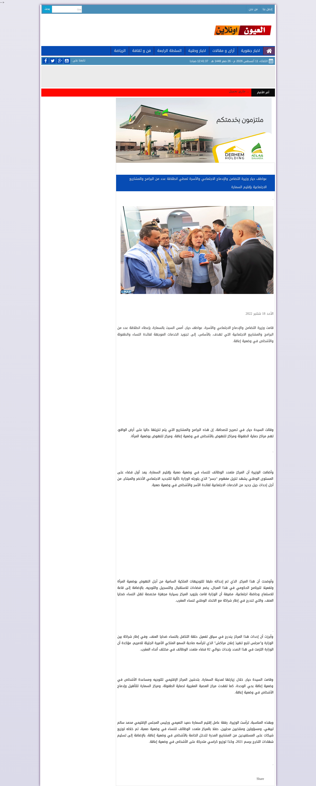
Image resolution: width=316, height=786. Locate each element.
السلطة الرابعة (169, 50)
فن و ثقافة (141, 50)
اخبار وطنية (197, 50)
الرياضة (120, 50)
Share (260, 779)
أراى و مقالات (223, 50)
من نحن (253, 9)
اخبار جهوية (250, 50)
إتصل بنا (267, 9)
